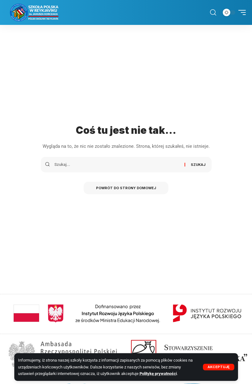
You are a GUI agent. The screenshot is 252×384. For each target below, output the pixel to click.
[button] (218, 367)
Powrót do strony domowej (126, 188)
